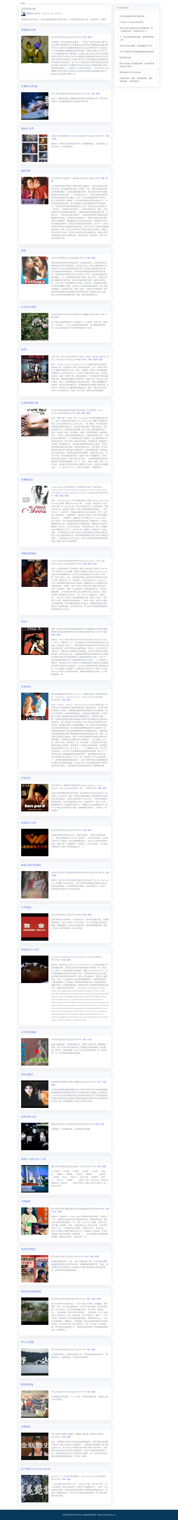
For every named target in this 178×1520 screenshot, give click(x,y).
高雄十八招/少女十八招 (33, 1159)
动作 (54, 1211)
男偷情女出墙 (28, 29)
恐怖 (93, 1299)
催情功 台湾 (27, 128)
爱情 (89, 413)
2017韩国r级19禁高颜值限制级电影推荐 (136, 51)
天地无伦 (26, 778)
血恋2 (24, 349)
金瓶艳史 (26, 1426)
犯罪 (101, 359)
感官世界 (26, 171)
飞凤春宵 (26, 1201)
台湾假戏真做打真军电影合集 (132, 16)
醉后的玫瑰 (27, 1384)
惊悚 (95, 359)
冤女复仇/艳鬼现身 (31, 1291)
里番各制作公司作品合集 (130, 72)
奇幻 (85, 1039)
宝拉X (24, 621)
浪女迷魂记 (27, 1074)
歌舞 (83, 413)
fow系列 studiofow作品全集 (131, 22)
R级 (85, 37)
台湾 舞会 (26, 907)
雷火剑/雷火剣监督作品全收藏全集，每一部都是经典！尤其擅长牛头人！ (136, 29)
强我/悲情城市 (28, 553)
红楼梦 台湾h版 (29, 86)
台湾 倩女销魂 (28, 1032)
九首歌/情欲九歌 (30, 402)
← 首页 (22, 3)
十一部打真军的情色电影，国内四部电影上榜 (136, 38)
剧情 (89, 37)
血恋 (23, 250)
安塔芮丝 (26, 686)
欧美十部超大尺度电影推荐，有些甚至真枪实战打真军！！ (136, 65)
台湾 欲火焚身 (28, 307)
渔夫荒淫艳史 (28, 1249)
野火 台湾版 (27, 1342)
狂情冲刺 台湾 (28, 1116)
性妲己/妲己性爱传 (31, 865)
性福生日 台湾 (28, 822)
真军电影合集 (125, 57)
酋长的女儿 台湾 (30, 949)
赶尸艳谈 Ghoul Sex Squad (35, 1469)
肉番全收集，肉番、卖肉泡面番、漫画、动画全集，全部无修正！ (136, 80)
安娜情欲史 (27, 479)
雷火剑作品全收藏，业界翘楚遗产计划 (135, 45)
